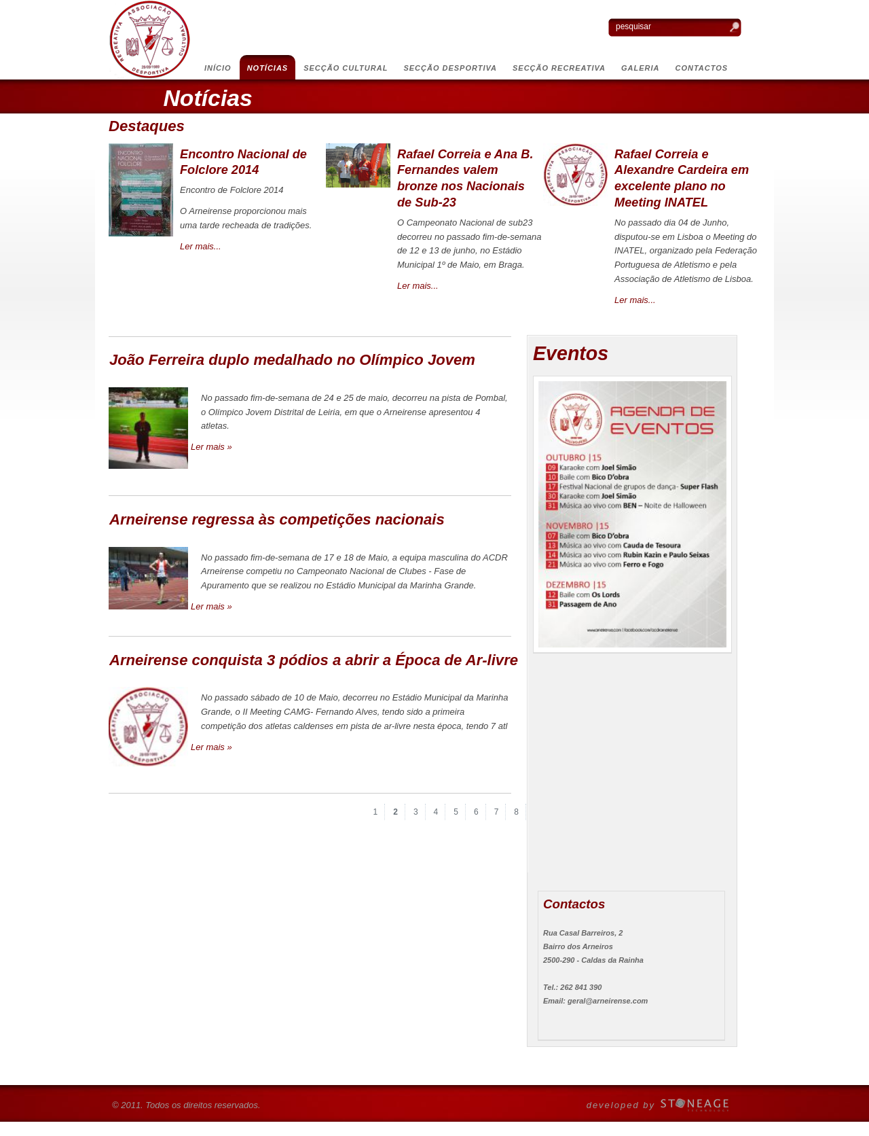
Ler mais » (211, 447)
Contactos (702, 68)
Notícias (268, 68)
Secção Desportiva (450, 68)
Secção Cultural (345, 68)
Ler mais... (200, 246)
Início (218, 68)
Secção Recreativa (559, 68)
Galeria (640, 68)
